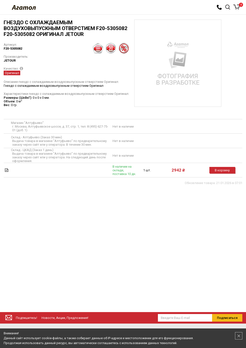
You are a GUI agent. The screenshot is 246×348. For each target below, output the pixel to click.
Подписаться (227, 318)
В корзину (222, 170)
